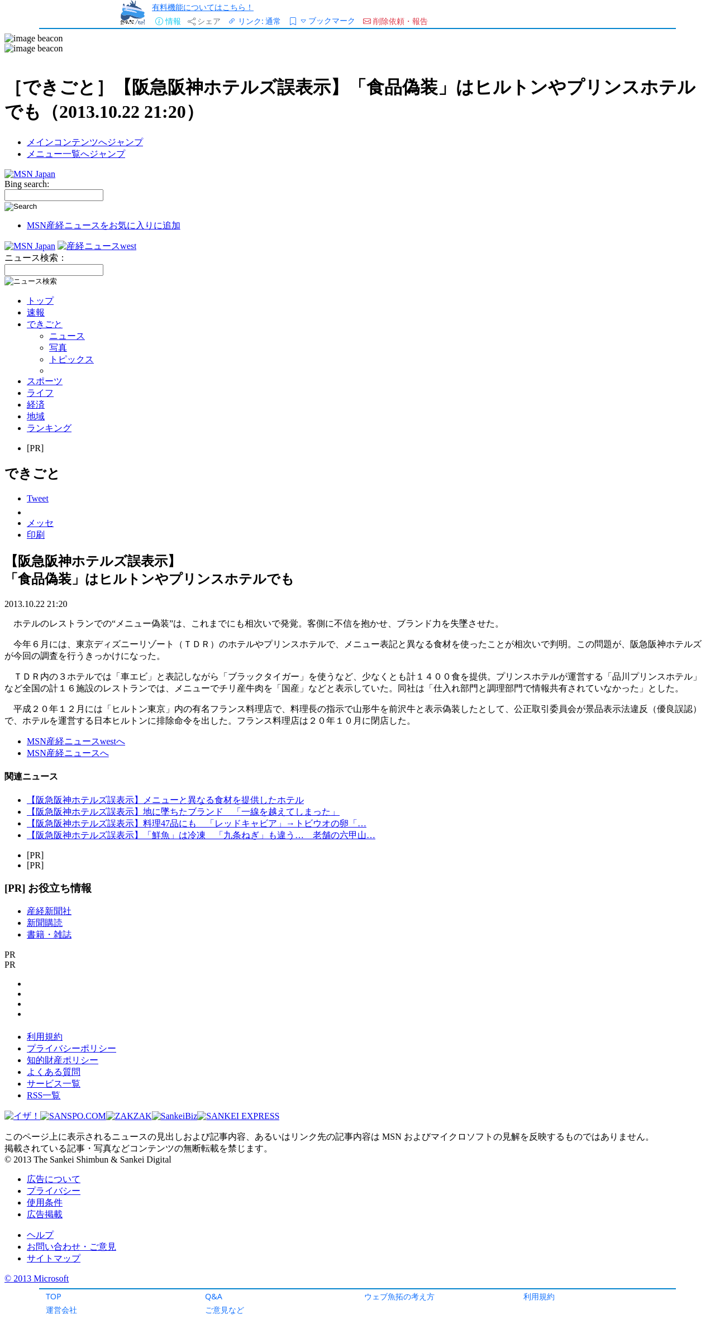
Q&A (213, 1296)
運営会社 (61, 1309)
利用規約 (539, 1296)
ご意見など (224, 1309)
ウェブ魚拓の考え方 (399, 1296)
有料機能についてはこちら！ (203, 7)
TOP (53, 1296)
